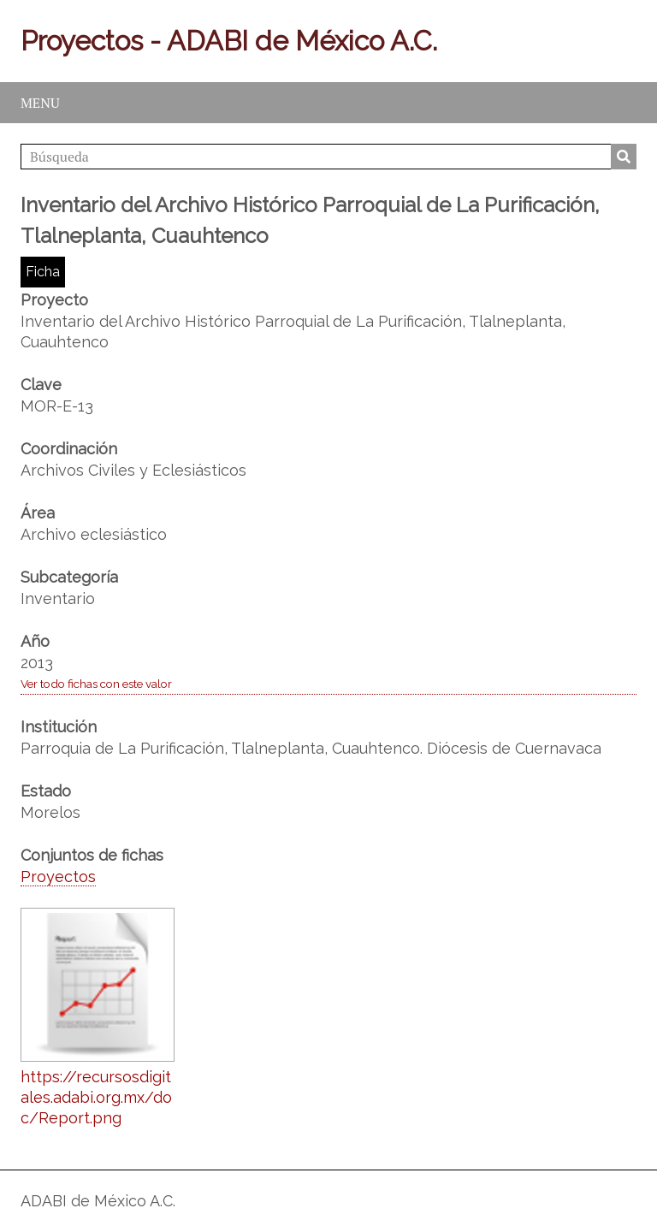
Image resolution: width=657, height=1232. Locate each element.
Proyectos (58, 877)
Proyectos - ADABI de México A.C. (229, 40)
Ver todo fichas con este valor (96, 683)
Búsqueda (623, 156)
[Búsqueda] (328, 156)
